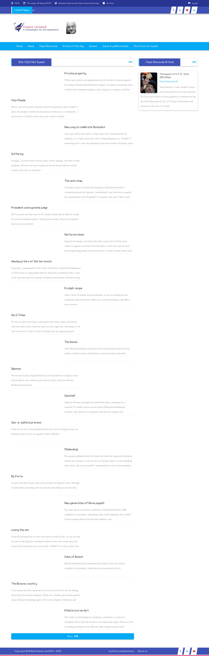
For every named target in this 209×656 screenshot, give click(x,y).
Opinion (93, 46)
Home (20, 46)
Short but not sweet (146, 46)
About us (142, 651)
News (31, 46)
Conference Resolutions (121, 651)
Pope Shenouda (48, 46)
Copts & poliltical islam (115, 46)
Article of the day (73, 46)
